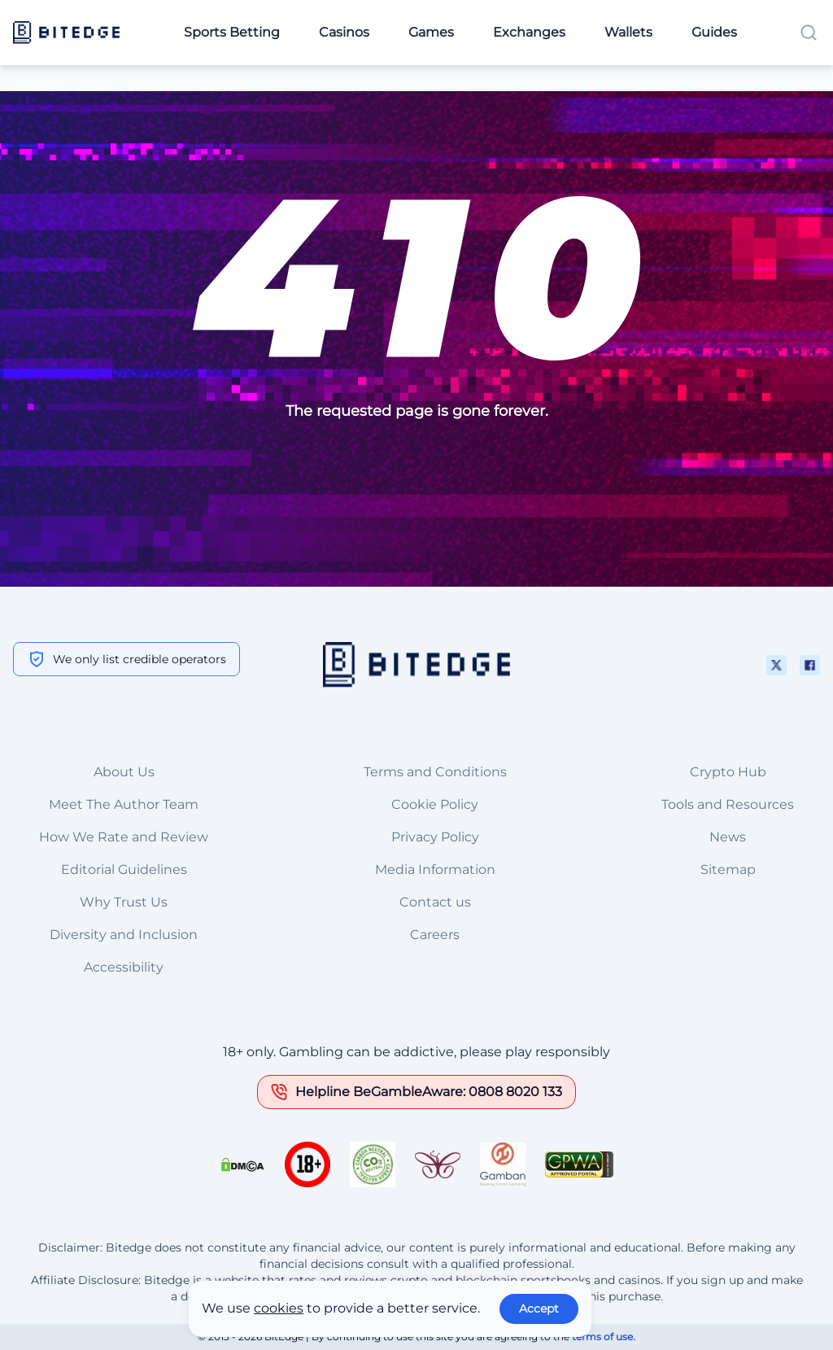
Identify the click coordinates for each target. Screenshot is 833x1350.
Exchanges (529, 32)
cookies (278, 1308)
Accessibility (124, 967)
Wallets (628, 32)
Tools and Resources (727, 804)
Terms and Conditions (435, 772)
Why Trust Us (124, 902)
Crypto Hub (728, 772)
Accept (539, 1308)
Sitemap (728, 869)
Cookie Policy (434, 804)
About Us (124, 772)
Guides (714, 32)
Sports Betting (232, 32)
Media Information (435, 869)
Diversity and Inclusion (124, 934)
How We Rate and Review (123, 837)
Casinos (344, 32)
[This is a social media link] (776, 665)
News (727, 837)
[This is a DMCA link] (242, 1164)
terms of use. (603, 1336)
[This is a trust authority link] (372, 1164)
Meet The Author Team (123, 804)
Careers (435, 934)
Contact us (435, 902)
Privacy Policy (435, 837)
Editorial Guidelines (124, 869)
